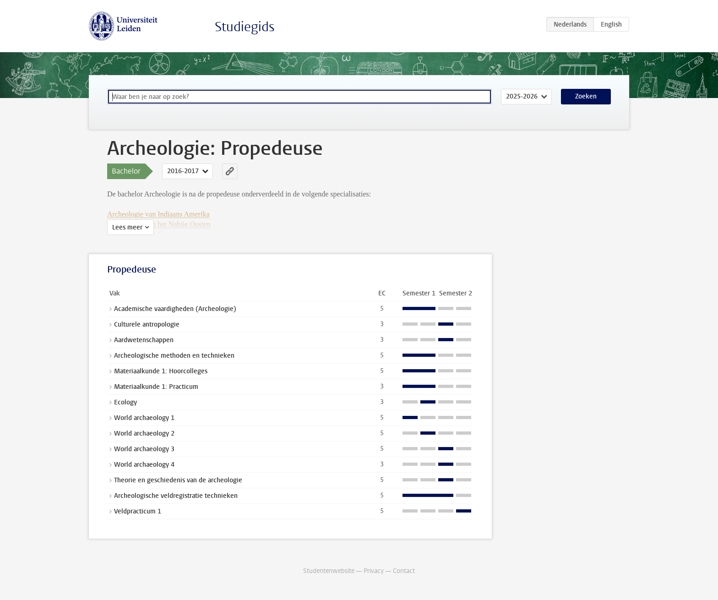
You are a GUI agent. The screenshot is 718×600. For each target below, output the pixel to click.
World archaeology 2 (144, 433)
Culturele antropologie (147, 324)
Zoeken (586, 96)
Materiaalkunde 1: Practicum (156, 386)
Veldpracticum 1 (137, 511)
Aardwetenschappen (144, 340)
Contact (404, 571)
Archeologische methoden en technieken (174, 355)
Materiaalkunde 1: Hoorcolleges (160, 371)
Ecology (125, 402)
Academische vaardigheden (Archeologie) (175, 309)
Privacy (374, 571)
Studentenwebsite (328, 571)
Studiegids (245, 26)
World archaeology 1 (144, 418)
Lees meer (127, 227)
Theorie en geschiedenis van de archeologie (178, 480)
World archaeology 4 (144, 464)
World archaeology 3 (144, 449)
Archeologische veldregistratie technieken (176, 495)
